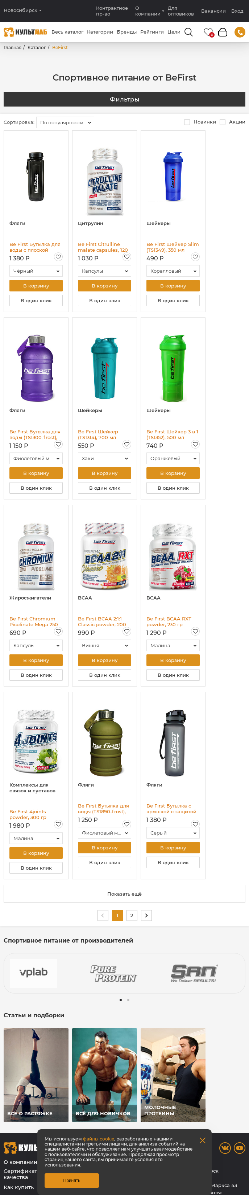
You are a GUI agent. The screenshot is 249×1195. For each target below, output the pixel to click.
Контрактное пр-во (112, 11)
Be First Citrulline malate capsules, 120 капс (103, 247)
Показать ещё (124, 894)
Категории (100, 32)
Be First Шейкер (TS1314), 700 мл (98, 434)
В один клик (36, 300)
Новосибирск (20, 10)
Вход (237, 11)
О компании (148, 11)
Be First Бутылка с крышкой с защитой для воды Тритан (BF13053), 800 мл (171, 808)
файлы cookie (98, 1139)
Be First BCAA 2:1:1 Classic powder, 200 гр (102, 621)
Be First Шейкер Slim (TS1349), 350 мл (172, 247)
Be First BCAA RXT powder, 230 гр (168, 621)
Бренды (127, 32)
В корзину (36, 286)
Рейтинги (152, 32)
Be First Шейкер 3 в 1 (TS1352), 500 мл (172, 434)
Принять (71, 1180)
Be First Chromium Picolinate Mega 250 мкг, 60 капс (33, 621)
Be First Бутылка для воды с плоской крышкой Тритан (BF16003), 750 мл (35, 247)
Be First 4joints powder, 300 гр (27, 814)
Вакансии (213, 11)
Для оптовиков (181, 11)
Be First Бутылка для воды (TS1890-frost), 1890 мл (103, 808)
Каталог (37, 47)
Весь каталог (67, 32)
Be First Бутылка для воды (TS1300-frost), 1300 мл (35, 434)
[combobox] (65, 122)
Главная (12, 47)
